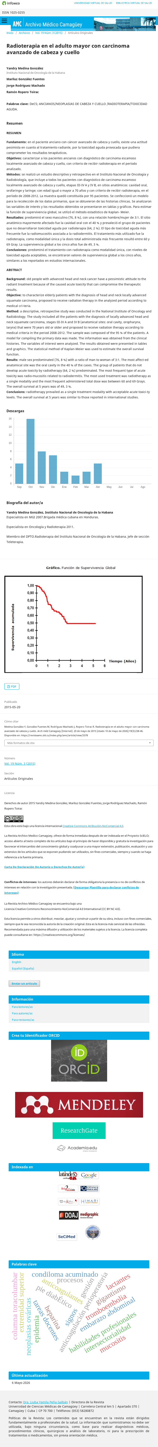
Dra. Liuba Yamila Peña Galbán (45, 1402)
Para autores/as (22, 1013)
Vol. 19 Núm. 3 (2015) (49, 33)
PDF (13, 686)
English (16, 962)
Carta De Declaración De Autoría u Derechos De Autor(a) (44, 867)
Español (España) (23, 968)
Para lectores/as (22, 1007)
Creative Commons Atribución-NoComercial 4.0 (93, 826)
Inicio (9, 33)
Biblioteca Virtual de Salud (134, 3)
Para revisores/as (23, 1020)
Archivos (24, 33)
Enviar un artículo (24, 983)
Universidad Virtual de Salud (93, 3)
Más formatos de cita (20, 743)
